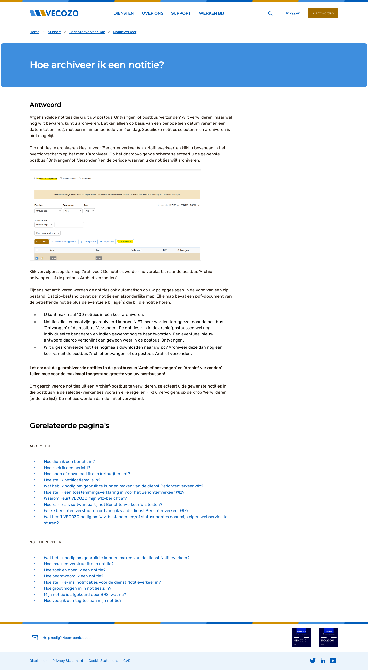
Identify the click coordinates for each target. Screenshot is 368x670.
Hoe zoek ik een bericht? (67, 467)
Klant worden (323, 13)
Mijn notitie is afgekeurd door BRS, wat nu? (85, 594)
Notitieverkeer (124, 32)
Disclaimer (38, 660)
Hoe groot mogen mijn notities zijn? (77, 588)
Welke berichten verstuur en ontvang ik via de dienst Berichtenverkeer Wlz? (116, 510)
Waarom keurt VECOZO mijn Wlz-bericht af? (85, 498)
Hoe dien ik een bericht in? (69, 461)
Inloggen (293, 13)
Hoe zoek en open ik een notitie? (74, 569)
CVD (127, 660)
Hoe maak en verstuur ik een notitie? (78, 563)
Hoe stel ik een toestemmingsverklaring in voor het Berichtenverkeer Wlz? (114, 492)
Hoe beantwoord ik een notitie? (73, 576)
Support (54, 32)
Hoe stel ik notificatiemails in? (72, 480)
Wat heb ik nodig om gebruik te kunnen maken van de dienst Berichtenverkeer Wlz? (123, 486)
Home (34, 32)
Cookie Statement (103, 660)
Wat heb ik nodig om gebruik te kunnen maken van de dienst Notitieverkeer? (116, 557)
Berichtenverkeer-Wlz (87, 32)
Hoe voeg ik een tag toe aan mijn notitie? (82, 600)
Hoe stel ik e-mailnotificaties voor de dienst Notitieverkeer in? (102, 582)
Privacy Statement (67, 660)
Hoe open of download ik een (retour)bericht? (87, 473)
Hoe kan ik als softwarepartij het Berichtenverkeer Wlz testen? (103, 504)
